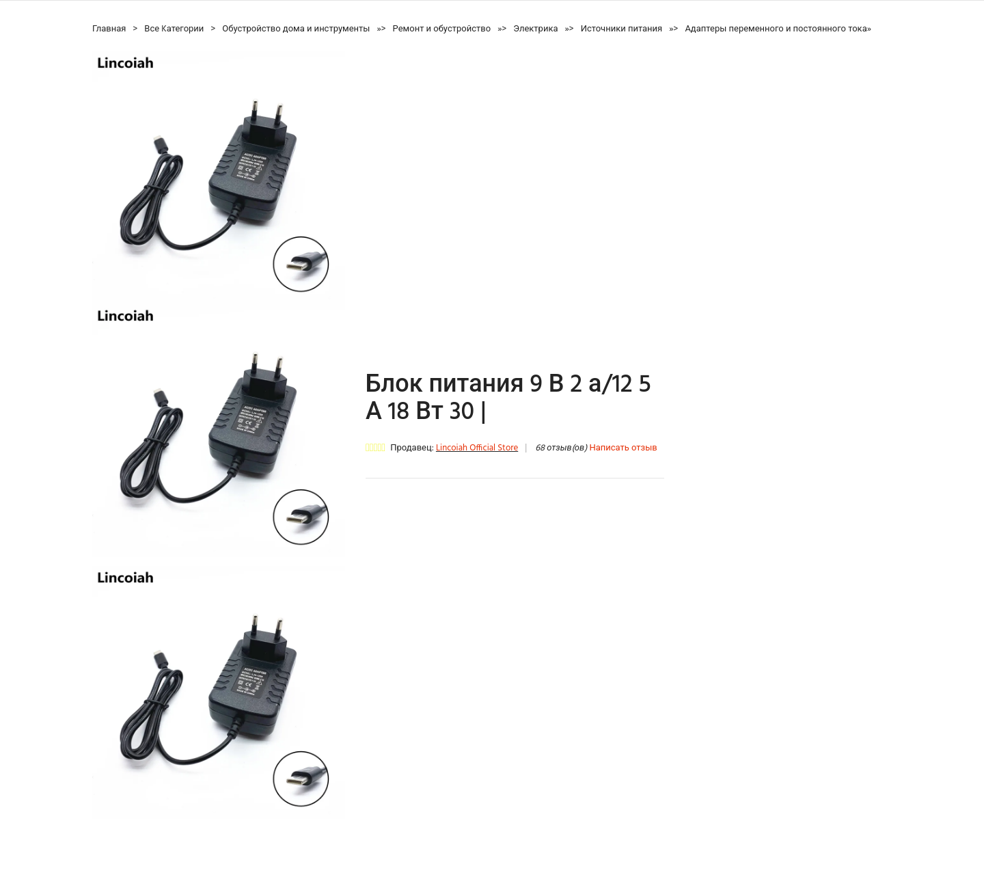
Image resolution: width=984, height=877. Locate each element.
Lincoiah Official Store (477, 448)
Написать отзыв (623, 448)
